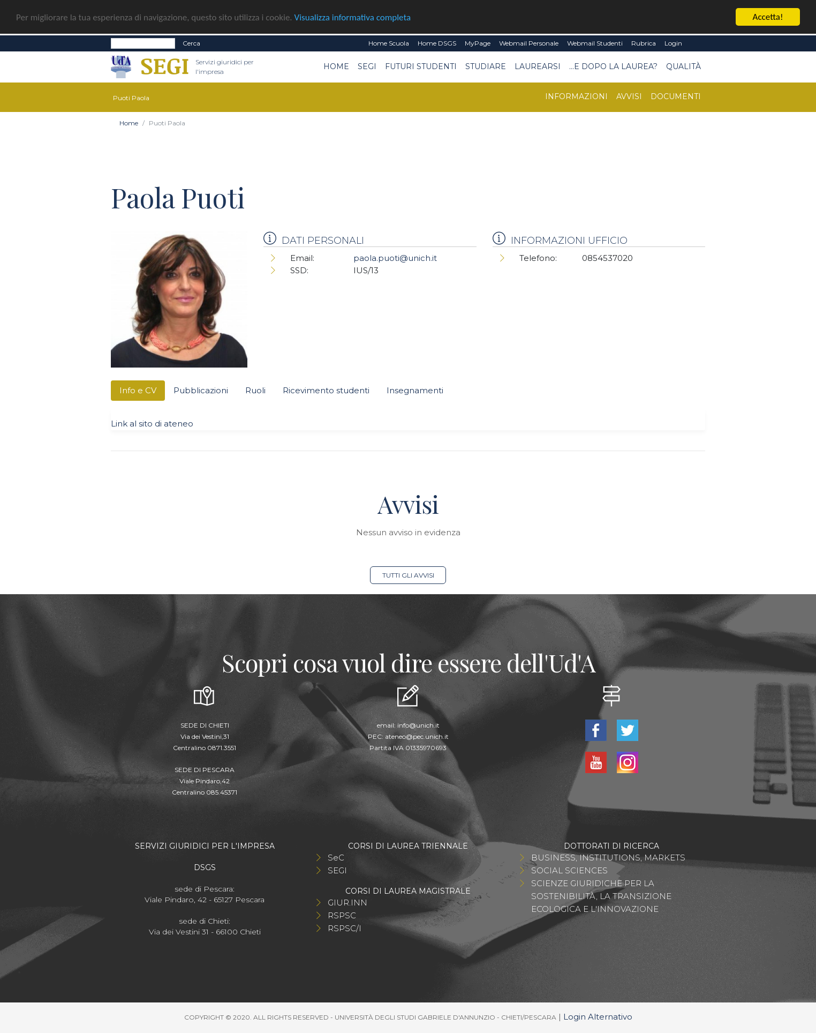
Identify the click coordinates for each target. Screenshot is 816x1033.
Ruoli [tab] (255, 390)
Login (673, 43)
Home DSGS (437, 43)
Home (336, 66)
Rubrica (643, 43)
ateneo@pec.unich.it (417, 736)
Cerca (191, 43)
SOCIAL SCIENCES (569, 870)
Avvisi (629, 96)
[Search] (143, 43)
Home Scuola (388, 43)
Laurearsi (538, 66)
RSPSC (342, 915)
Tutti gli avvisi (408, 575)
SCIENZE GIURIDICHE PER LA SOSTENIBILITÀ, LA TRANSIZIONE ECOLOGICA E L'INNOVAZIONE (601, 896)
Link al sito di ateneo (152, 423)
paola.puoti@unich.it (395, 258)
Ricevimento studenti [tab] (326, 390)
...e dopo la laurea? (613, 66)
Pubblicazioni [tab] (200, 390)
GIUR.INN (347, 902)
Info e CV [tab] (137, 390)
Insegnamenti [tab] (415, 390)
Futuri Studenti (421, 66)
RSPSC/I (344, 928)
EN (695, 43)
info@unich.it (418, 725)
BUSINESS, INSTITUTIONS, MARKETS (608, 857)
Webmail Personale (528, 43)
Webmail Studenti (595, 43)
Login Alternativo (597, 1017)
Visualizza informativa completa (352, 17)
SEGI (367, 66)
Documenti (676, 96)
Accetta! (768, 17)
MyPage (477, 43)
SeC (336, 857)
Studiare (485, 66)
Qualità (683, 66)
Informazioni (576, 96)
